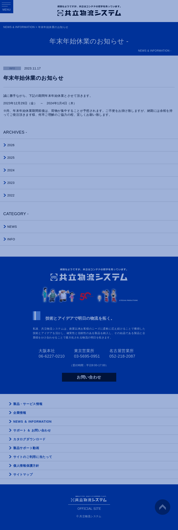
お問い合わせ (89, 377)
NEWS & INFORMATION (19, 27)
